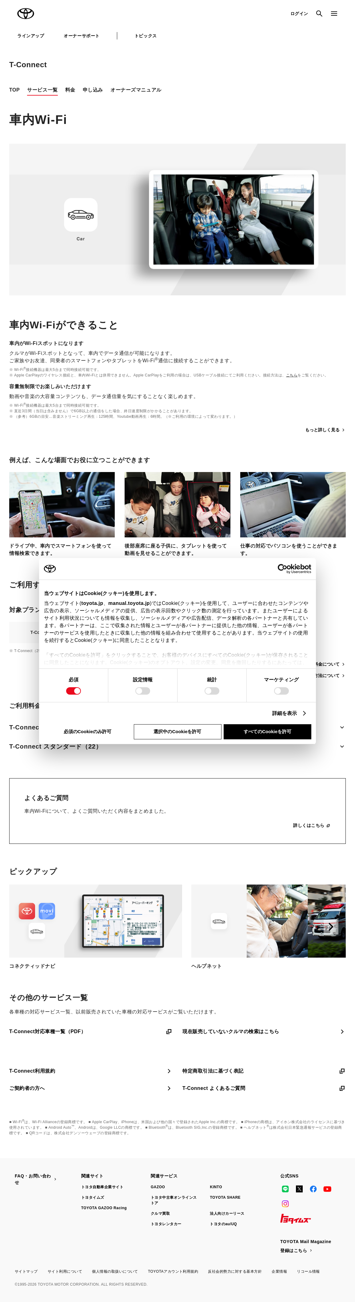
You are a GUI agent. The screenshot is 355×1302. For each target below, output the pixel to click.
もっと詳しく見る (325, 430)
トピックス (145, 35)
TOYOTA (26, 13)
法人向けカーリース (227, 1213)
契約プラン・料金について (317, 664)
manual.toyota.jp (129, 603)
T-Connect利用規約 (91, 1071)
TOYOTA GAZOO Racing (104, 1208)
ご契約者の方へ (91, 1088)
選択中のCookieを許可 (177, 731)
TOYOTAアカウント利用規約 (173, 1271)
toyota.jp (92, 603)
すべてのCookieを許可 (267, 731)
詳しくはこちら (312, 825)
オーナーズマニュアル (136, 89)
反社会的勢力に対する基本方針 (235, 1271)
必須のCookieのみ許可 (87, 731)
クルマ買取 (160, 1213)
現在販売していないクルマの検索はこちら (264, 1031)
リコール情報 (308, 1271)
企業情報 (279, 1271)
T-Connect (28, 64)
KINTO (216, 1187)
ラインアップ (30, 35)
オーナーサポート (81, 35)
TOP (14, 89)
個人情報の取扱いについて (115, 1271)
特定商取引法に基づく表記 (264, 1071)
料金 (70, 89)
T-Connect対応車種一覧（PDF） (91, 1031)
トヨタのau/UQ (223, 1224)
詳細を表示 (284, 713)
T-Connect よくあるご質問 (264, 1088)
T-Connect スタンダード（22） (177, 746)
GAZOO (158, 1187)
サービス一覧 (42, 89)
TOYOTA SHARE (225, 1197)
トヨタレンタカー (166, 1224)
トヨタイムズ (92, 1197)
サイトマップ (26, 1271)
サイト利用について (65, 1271)
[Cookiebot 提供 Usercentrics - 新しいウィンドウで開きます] (284, 569)
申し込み (93, 89)
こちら (291, 375)
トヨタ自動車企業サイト (102, 1187)
